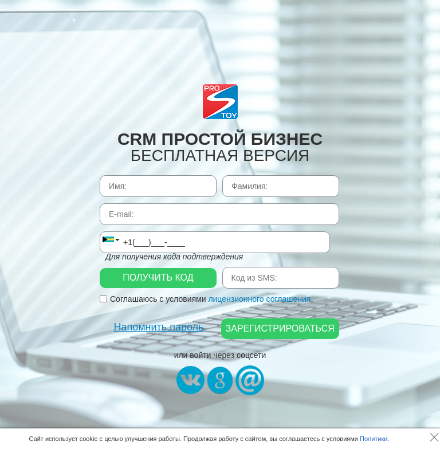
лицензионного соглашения (259, 299)
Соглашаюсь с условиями (205, 299)
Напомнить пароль (158, 327)
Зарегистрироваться (280, 328)
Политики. (375, 438)
